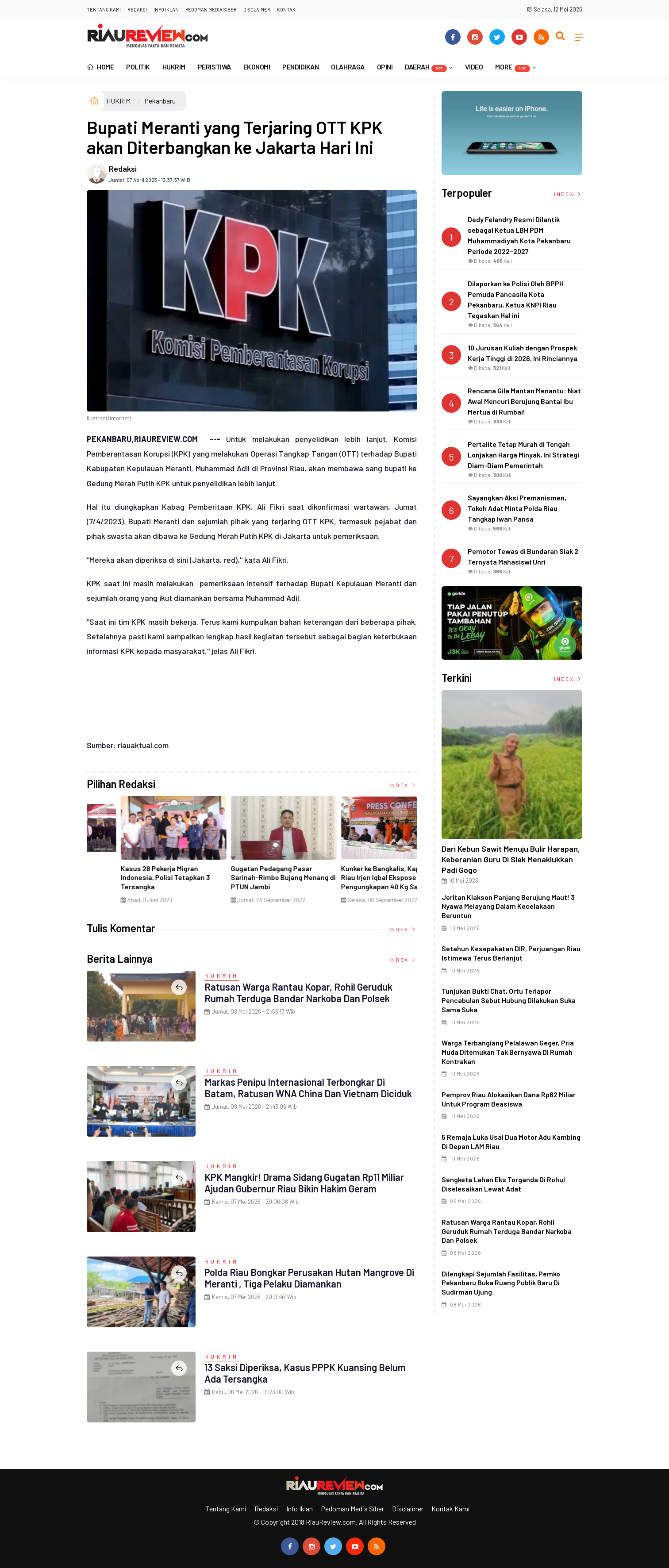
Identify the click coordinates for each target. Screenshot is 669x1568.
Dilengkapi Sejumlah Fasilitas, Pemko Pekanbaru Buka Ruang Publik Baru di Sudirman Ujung (501, 1282)
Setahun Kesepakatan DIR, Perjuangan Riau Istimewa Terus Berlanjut (511, 953)
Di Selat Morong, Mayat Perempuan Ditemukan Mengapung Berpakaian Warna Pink (247, 882)
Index (402, 785)
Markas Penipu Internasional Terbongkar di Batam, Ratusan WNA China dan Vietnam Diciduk (308, 1087)
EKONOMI (256, 66)
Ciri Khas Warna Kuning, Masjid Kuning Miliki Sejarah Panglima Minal (137, 877)
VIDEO (474, 66)
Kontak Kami (450, 1508)
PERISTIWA (214, 66)
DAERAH (426, 67)
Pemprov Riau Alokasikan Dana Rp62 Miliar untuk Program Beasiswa (509, 1099)
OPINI (385, 66)
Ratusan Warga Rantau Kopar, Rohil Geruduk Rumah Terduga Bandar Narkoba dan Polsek (298, 992)
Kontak (286, 9)
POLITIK (138, 66)
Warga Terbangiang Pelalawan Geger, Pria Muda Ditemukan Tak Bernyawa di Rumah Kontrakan (508, 1051)
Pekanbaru (160, 100)
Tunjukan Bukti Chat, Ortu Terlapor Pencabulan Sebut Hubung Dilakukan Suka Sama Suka (509, 1000)
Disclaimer (256, 9)
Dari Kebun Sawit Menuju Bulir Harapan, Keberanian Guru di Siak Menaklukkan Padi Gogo (511, 859)
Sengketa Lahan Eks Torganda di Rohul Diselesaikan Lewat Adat (503, 1184)
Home (100, 66)
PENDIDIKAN (300, 66)
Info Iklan (166, 9)
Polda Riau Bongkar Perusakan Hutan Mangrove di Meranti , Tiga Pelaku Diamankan (309, 1277)
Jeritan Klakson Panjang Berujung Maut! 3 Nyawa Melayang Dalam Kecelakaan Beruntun (508, 906)
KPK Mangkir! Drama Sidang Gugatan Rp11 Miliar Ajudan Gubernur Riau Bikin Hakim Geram (304, 1182)
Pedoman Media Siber (211, 9)
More (512, 67)
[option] (142, 853)
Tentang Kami (104, 9)
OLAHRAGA (347, 66)
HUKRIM (173, 66)
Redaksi (137, 9)
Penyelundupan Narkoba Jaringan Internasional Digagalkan (347, 877)
